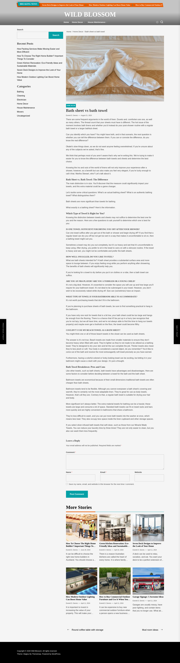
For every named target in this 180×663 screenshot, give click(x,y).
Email (103, 472)
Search (20, 29)
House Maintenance (97, 22)
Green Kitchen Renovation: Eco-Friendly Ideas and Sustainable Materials (114, 546)
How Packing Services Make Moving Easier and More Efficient (38, 50)
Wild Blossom (90, 14)
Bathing (20, 92)
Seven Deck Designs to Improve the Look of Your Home (57, 5)
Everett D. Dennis (72, 115)
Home (66, 22)
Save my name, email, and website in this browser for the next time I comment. (101, 484)
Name (69, 472)
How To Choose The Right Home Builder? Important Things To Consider (81, 546)
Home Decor (78, 22)
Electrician (21, 100)
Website (138, 472)
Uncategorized (23, 116)
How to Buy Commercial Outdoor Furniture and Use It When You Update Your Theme (114, 599)
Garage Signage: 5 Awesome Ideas (148, 597)
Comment (71, 452)
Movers (20, 112)
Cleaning (21, 96)
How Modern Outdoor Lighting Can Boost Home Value (103, 5)
